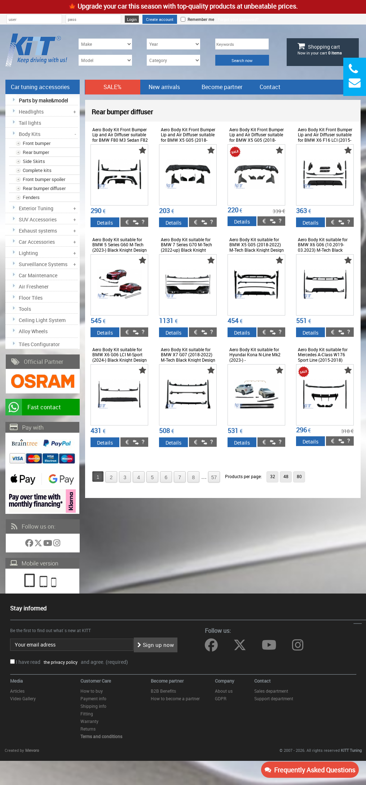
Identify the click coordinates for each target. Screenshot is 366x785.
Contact (270, 87)
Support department (273, 698)
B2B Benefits (163, 691)
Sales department (271, 691)
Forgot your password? (238, 19)
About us (224, 691)
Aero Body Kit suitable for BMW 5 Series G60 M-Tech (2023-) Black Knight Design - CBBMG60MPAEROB (119, 247)
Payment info (93, 698)
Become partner (222, 87)
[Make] (105, 44)
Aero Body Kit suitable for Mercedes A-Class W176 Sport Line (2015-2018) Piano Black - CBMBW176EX (323, 360)
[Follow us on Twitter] (38, 544)
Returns (88, 729)
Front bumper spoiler (44, 179)
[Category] (173, 60)
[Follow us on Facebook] (29, 544)
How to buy (91, 691)
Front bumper (36, 143)
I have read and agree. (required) (72, 661)
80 (299, 476)
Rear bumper (36, 152)
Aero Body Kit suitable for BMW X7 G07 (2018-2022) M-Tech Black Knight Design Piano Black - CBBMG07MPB (188, 360)
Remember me (199, 19)
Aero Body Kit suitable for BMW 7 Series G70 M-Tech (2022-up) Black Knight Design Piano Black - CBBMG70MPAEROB (186, 250)
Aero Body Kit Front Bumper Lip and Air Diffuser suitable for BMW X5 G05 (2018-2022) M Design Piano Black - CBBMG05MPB (188, 140)
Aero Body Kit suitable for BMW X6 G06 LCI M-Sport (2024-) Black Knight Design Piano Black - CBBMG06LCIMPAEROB (119, 360)
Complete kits (37, 170)
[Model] (105, 60)
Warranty (89, 721)
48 (285, 476)
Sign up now (155, 644)
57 (214, 477)
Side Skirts (34, 161)
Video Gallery (23, 698)
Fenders (31, 197)
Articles (17, 691)
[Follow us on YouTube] (48, 544)
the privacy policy (59, 662)
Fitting (86, 713)
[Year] (173, 44)
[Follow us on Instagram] (56, 544)
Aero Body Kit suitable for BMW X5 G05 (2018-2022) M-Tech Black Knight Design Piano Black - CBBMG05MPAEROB (256, 250)
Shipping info (93, 706)
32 (272, 476)
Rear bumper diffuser (44, 188)
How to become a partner (175, 698)
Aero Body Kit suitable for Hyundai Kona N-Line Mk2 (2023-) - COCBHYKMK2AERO (255, 357)
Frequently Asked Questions (310, 770)
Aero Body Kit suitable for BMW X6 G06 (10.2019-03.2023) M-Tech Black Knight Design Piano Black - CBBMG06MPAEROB (325, 250)
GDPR (220, 698)
